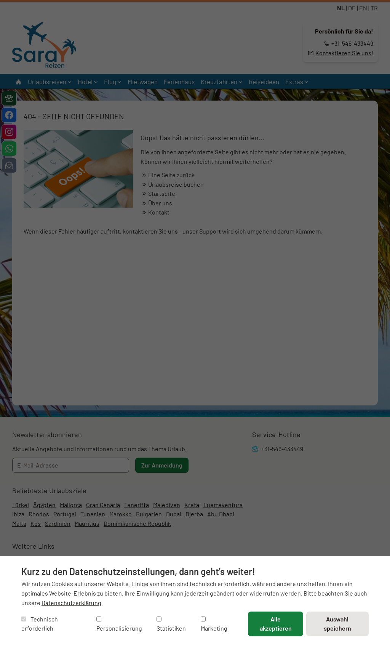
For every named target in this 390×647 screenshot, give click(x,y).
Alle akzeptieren (276, 623)
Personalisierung (119, 624)
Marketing (214, 624)
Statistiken (171, 624)
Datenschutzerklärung (71, 602)
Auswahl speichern (337, 623)
